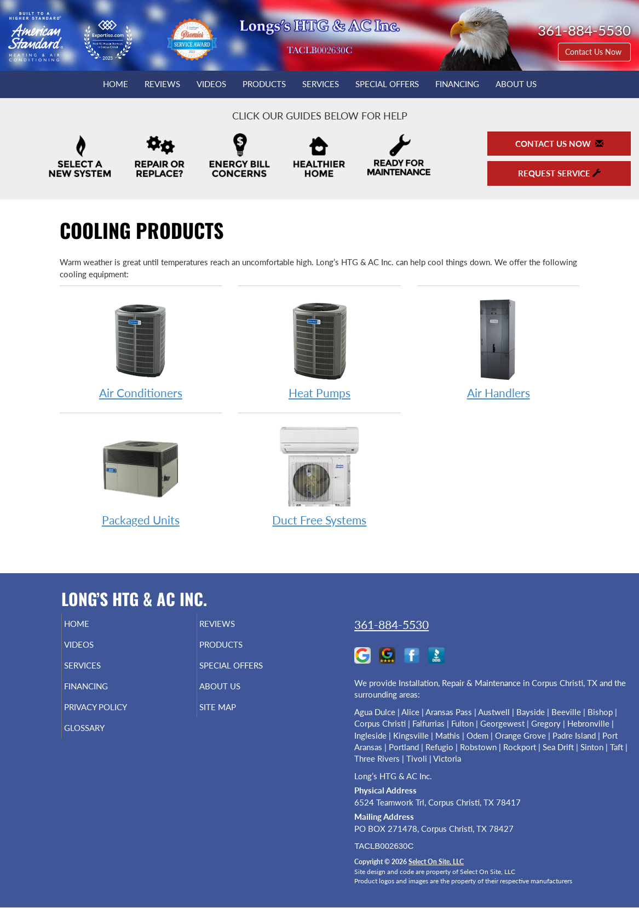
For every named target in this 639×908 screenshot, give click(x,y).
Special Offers (387, 84)
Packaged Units (141, 475)
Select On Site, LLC (436, 862)
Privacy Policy (116, 717)
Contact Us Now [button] (594, 51)
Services (320, 84)
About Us (516, 84)
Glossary (102, 740)
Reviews (162, 84)
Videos (211, 84)
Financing (457, 84)
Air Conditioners (141, 348)
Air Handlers (498, 348)
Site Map (236, 717)
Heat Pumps (319, 348)
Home (115, 84)
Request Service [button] (559, 173)
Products (264, 84)
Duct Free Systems (319, 475)
